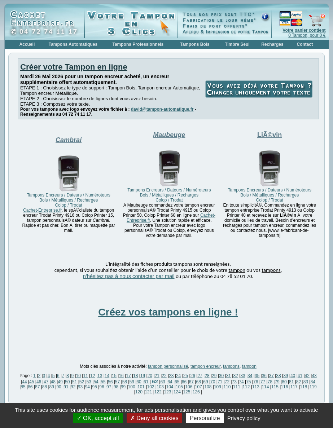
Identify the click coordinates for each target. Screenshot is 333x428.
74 (241, 381)
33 (242, 375)
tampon (249, 366)
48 (53, 381)
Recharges (272, 44)
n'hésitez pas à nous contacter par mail (129, 276)
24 (178, 375)
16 (121, 375)
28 (207, 375)
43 (314, 375)
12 (92, 375)
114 (265, 386)
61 (146, 381)
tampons (231, 366)
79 (277, 381)
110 (227, 386)
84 (312, 381)
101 (141, 386)
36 (264, 375)
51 (74, 381)
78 (270, 381)
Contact (305, 44)
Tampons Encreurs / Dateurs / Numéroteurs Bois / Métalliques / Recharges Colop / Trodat (68, 200)
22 (164, 375)
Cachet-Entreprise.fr (42, 210)
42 (307, 375)
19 (142, 375)
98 (116, 386)
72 (227, 381)
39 (285, 375)
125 (186, 391)
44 (24, 381)
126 (196, 391)
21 (157, 375)
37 (271, 375)
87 (37, 386)
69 (205, 381)
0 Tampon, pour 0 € (303, 33)
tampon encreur (205, 366)
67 (191, 381)
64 (169, 381)
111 (236, 386)
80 (284, 381)
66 (184, 381)
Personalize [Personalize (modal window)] (205, 418)
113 (255, 386)
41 (300, 375)
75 (248, 381)
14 (107, 375)
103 (160, 386)
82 (298, 381)
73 (234, 381)
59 (131, 381)
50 (67, 381)
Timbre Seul (237, 44)
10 (78, 375)
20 (150, 375)
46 (38, 381)
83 (305, 381)
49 (60, 381)
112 (246, 386)
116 (284, 386)
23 (171, 375)
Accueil (27, 44)
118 (303, 386)
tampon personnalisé (168, 366)
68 (198, 381)
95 (94, 386)
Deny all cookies (154, 418)
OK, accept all (98, 418)
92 (73, 386)
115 (275, 386)
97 (108, 386)
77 (262, 381)
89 (51, 386)
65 (177, 381)
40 (292, 375)
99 (123, 386)
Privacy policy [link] (243, 418)
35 (257, 375)
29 (214, 375)
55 (103, 381)
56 (110, 381)
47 (46, 381)
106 (188, 386)
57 (117, 381)
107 (198, 386)
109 (217, 386)
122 (158, 391)
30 (221, 375)
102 (150, 386)
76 (255, 381)
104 (169, 386)
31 (228, 375)
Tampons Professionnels (137, 44)
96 (101, 386)
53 (89, 381)
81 (291, 381)
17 (128, 375)
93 (80, 386)
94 (87, 386)
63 (162, 381)
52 (81, 381)
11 (85, 375)
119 (313, 386)
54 (95, 381)
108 (207, 386)
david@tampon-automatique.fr (162, 109)
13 (99, 375)
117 (294, 386)
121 (148, 391)
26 (192, 375)
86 (30, 386)
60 (138, 381)
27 (199, 375)
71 (220, 381)
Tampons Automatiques (73, 44)
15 (114, 375)
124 (177, 391)
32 (235, 375)
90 (58, 386)
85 (23, 386)
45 (31, 381)
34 (249, 375)
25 (185, 375)
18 (135, 375)
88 (44, 386)
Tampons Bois (195, 44)
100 (131, 386)
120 (139, 391)
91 (65, 386)
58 (124, 381)
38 (278, 375)
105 (179, 386)
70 (212, 381)
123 (167, 391)
